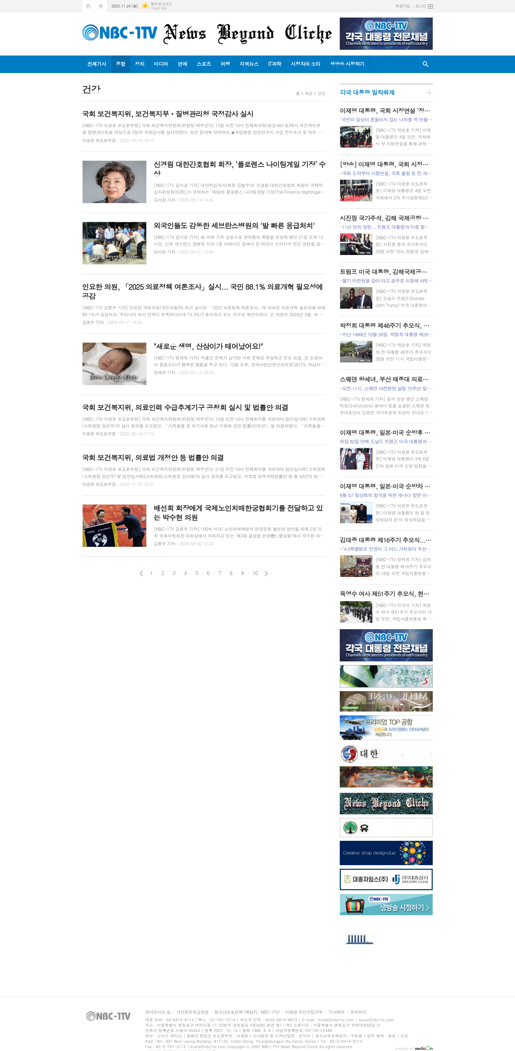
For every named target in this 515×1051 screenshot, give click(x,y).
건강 (321, 93)
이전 (141, 573)
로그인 (420, 6)
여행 (225, 63)
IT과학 (274, 63)
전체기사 (96, 63)
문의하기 (358, 1012)
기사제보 (336, 1012)
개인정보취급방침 (192, 1012)
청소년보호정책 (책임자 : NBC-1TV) (246, 1012)
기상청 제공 (159, 8)
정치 (139, 63)
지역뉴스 (249, 63)
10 (255, 573)
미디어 (161, 63)
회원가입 (403, 6)
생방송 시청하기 (347, 63)
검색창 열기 (425, 64)
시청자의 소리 (305, 63)
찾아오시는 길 (158, 1012)
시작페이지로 (88, 6)
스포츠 (204, 63)
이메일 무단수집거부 (304, 1012)
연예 (182, 63)
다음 (266, 573)
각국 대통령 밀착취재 (367, 92)
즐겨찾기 (101, 6)
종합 (120, 63)
